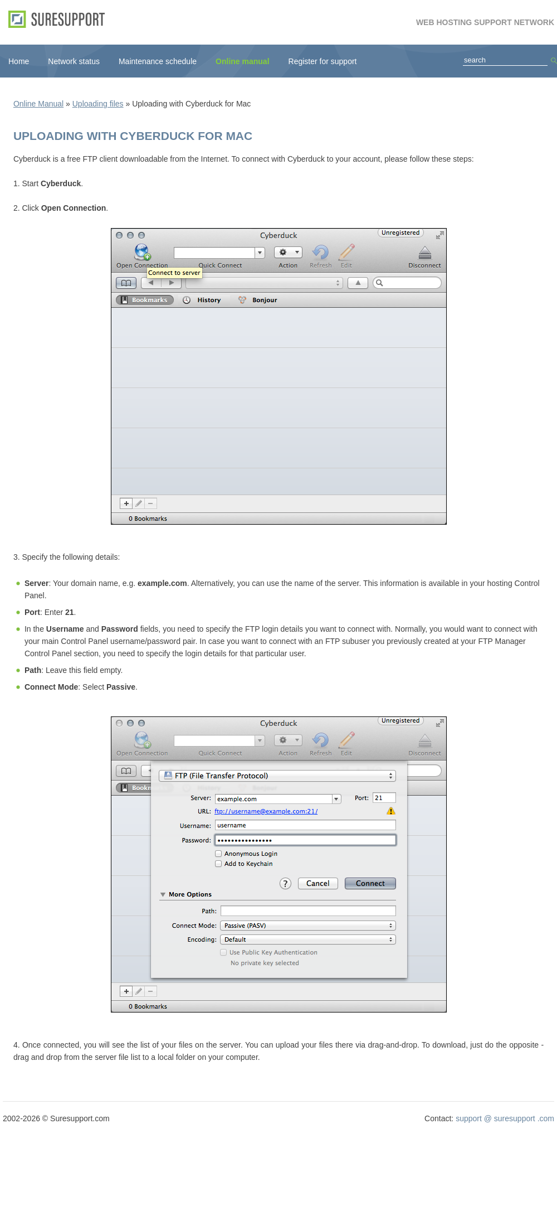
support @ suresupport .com (505, 1118)
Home (18, 61)
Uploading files (98, 103)
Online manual (242, 61)
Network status (74, 61)
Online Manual (38, 103)
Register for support (323, 61)
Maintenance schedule (158, 61)
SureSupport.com (60, 19)
